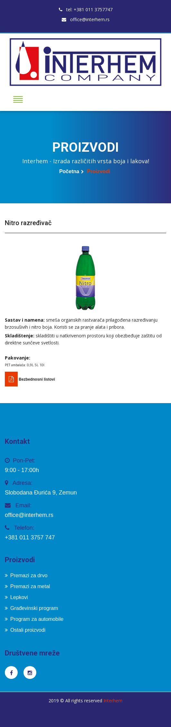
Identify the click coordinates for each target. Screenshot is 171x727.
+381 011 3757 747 (30, 537)
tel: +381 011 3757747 (86, 9)
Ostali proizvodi (25, 630)
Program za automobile (34, 619)
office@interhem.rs (86, 19)
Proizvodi (98, 171)
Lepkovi (16, 597)
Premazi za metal (27, 586)
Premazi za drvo (26, 575)
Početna (69, 171)
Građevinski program (31, 608)
